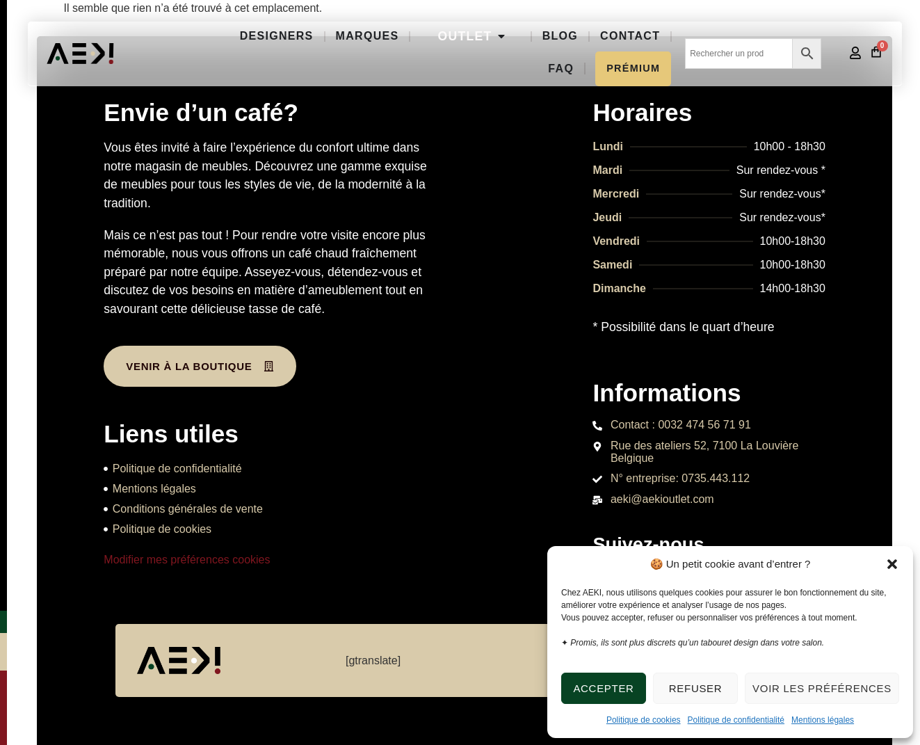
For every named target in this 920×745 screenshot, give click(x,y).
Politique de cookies (643, 720)
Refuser (696, 688)
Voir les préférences (821, 688)
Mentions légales (822, 720)
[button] (892, 564)
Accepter (603, 688)
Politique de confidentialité (736, 720)
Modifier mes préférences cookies (187, 560)
